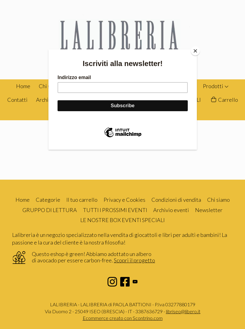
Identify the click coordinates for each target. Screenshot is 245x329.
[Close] (195, 50)
